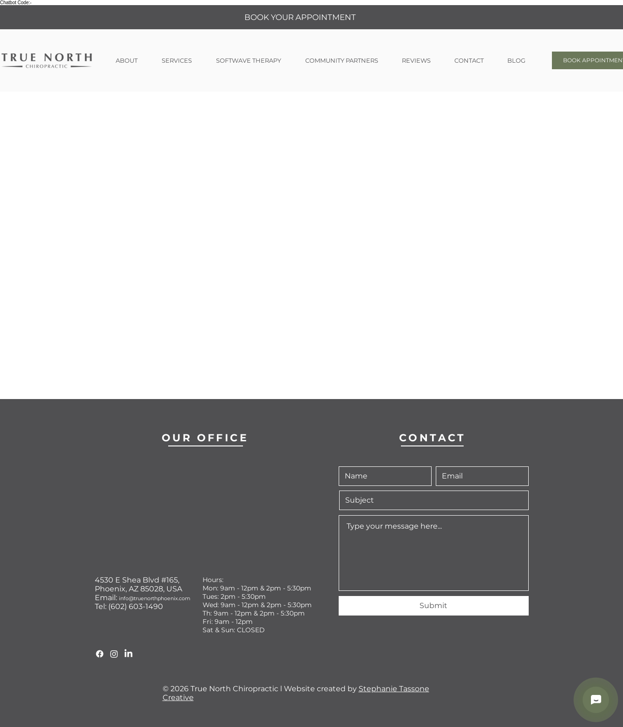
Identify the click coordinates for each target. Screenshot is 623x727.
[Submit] (434, 606)
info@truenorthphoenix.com (154, 598)
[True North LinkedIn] (128, 654)
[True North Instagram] (114, 654)
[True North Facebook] (100, 654)
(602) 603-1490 (135, 606)
